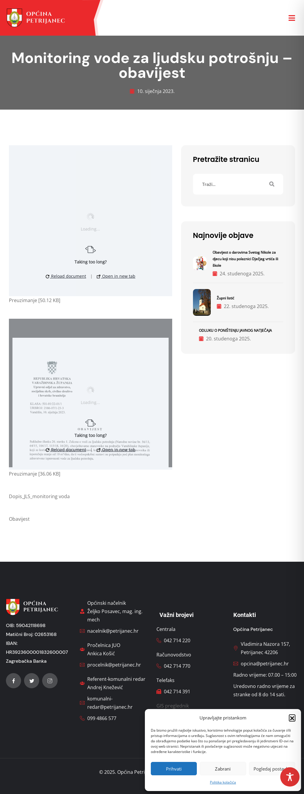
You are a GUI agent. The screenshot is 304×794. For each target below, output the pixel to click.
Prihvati (174, 769)
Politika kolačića (223, 782)
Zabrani (223, 769)
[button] (292, 718)
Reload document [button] (66, 276)
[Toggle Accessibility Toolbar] (290, 777)
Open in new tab (116, 276)
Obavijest (19, 519)
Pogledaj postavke (272, 769)
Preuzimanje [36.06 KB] (34, 474)
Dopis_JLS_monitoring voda (39, 496)
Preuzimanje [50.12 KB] (34, 300)
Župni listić (225, 298)
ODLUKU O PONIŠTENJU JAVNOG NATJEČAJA (235, 330)
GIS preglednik (172, 706)
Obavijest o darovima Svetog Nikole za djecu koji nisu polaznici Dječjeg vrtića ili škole (245, 259)
